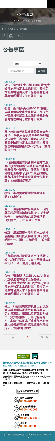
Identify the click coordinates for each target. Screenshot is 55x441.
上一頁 (10, 337)
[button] (43, 4)
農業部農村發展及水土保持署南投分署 (16, 4)
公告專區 (23, 29)
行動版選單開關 (51, 4)
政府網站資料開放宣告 (14, 434)
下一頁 (44, 337)
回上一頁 (19, 36)
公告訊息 (11, 29)
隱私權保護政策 (33, 434)
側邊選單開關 (27, 12)
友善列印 (11, 36)
